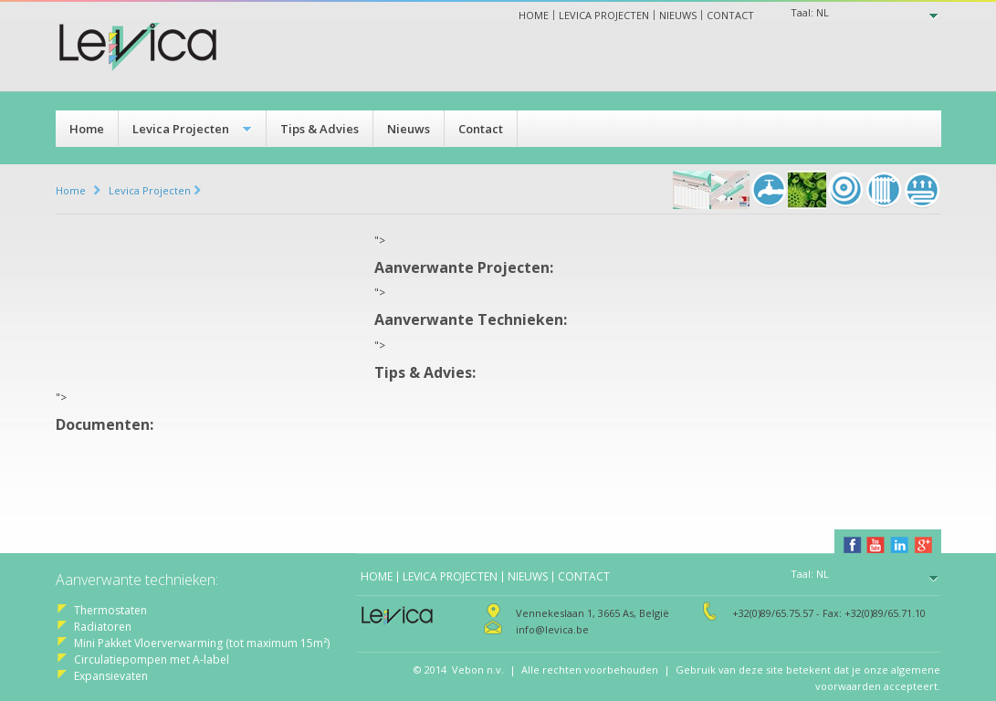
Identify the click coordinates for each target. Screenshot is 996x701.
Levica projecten (604, 15)
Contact (730, 15)
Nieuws (678, 15)
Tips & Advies (319, 128)
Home (534, 15)
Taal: (810, 12)
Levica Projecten (180, 128)
